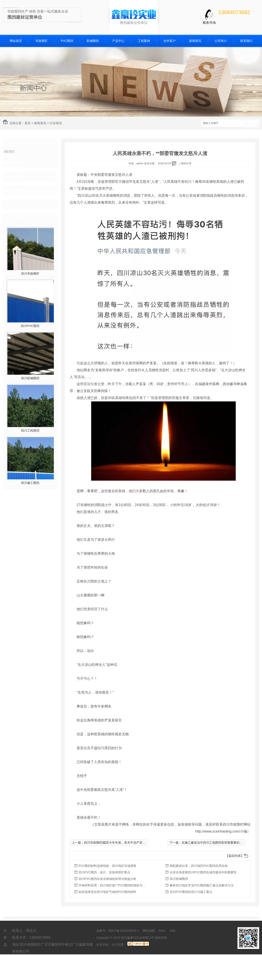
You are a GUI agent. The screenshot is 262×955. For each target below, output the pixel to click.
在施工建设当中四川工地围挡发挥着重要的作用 (214, 842)
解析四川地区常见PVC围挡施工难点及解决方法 (202, 885)
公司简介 (221, 41)
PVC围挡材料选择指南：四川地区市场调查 (108, 866)
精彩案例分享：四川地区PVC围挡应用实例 (199, 866)
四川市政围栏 (30, 273)
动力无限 (118, 944)
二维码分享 (184, 163)
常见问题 (17, 190)
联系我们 (246, 41)
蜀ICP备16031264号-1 (124, 930)
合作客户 (169, 41)
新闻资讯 (195, 41)
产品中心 (118, 41)
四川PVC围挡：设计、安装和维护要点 (104, 872)
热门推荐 (17, 218)
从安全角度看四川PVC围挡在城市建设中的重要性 (203, 872)
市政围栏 (41, 41)
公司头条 (17, 162)
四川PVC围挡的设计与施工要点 (191, 892)
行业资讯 (56, 123)
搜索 (251, 123)
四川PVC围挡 (30, 326)
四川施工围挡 (30, 483)
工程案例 (144, 41)
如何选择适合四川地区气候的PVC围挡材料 (108, 892)
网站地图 (149, 930)
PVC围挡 (67, 41)
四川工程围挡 (30, 430)
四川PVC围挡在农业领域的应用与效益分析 (108, 879)
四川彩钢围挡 (30, 378)
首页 (28, 123)
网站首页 (16, 41)
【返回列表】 (235, 856)
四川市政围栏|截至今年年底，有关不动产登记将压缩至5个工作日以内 (131, 842)
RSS (162, 930)
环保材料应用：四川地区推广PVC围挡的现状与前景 (113, 885)
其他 (13, 204)
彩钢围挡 (93, 41)
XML (173, 930)
